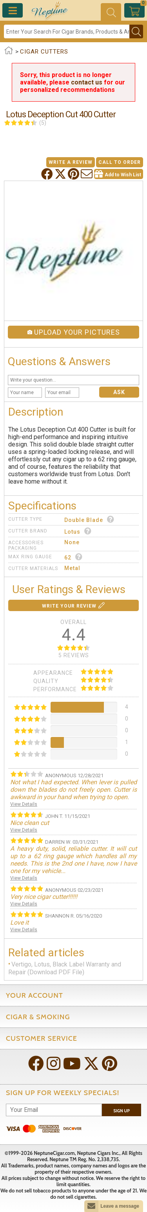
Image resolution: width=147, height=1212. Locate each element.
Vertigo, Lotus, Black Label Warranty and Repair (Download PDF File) (64, 968)
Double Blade (89, 519)
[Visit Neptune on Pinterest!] (110, 1064)
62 (73, 557)
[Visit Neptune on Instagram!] (54, 1064)
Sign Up (121, 1110)
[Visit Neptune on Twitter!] (92, 1064)
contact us (86, 82)
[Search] (66, 31)
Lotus (78, 531)
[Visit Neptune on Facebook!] (36, 1064)
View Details (23, 804)
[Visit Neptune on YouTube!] (72, 1064)
